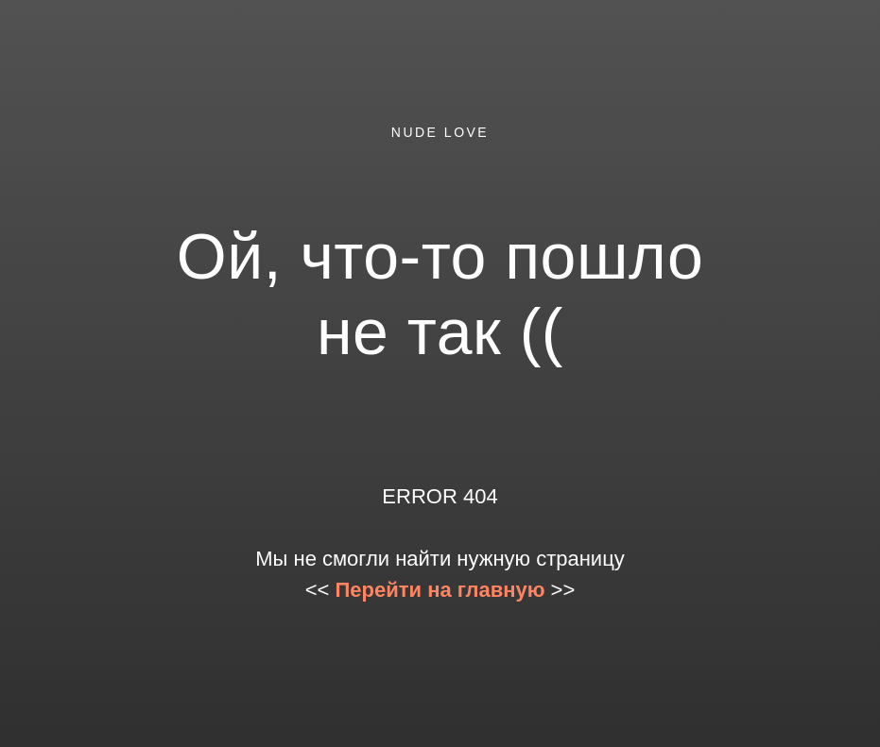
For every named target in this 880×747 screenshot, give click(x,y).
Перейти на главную (440, 590)
